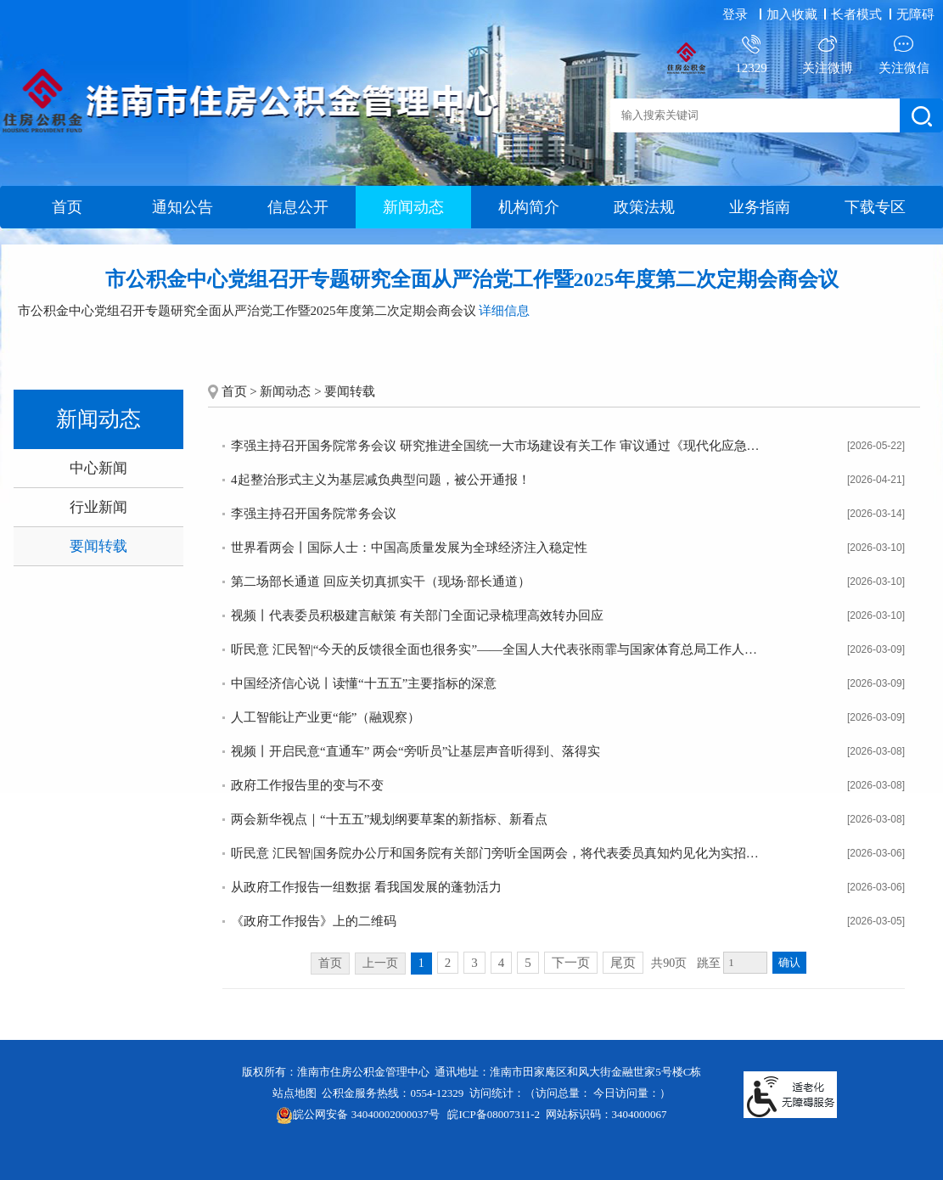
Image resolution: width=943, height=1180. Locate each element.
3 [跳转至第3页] (474, 962)
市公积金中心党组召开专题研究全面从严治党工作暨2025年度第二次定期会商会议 (472, 279)
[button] (858, 14)
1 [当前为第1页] (421, 963)
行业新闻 (98, 507)
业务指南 (759, 207)
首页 (67, 207)
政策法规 (644, 207)
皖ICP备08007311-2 (493, 1114)
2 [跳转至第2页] (448, 962)
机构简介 (528, 207)
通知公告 (182, 207)
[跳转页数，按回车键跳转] (745, 963)
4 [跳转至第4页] (501, 962)
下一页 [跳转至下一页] (571, 962)
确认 (789, 962)
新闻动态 (413, 207)
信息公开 (297, 207)
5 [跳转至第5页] (528, 962)
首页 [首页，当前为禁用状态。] (330, 963)
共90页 (669, 963)
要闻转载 (98, 546)
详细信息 (504, 310)
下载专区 (875, 207)
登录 (735, 14)
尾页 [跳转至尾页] (623, 962)
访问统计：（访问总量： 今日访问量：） (570, 1093)
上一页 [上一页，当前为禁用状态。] (380, 963)
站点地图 (294, 1093)
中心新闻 (98, 468)
